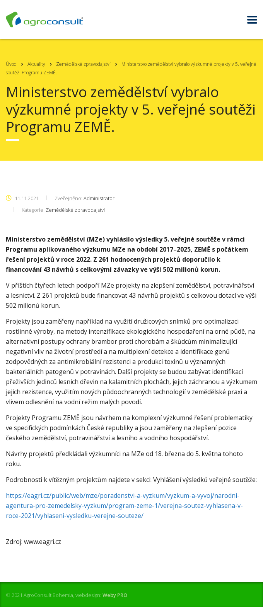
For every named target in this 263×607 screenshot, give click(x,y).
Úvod (11, 64)
